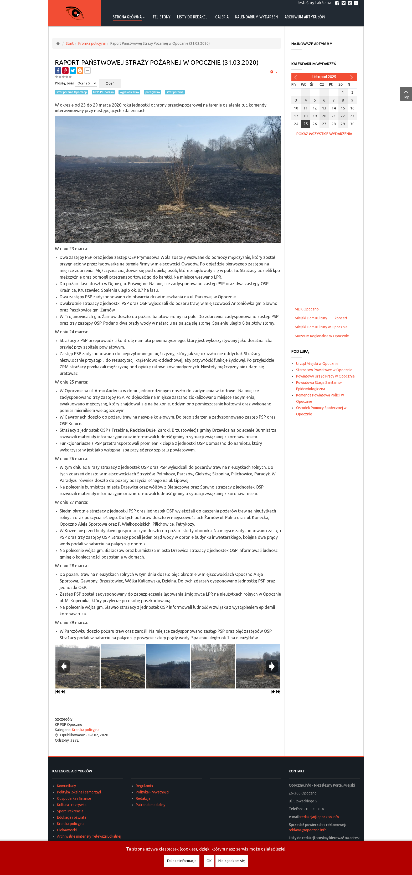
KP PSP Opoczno (103, 92)
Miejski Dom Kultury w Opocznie (321, 327)
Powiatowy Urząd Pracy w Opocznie (325, 376)
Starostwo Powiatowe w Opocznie (324, 370)
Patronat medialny (150, 805)
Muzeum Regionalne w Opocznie (322, 336)
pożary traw (152, 92)
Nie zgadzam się (231, 861)
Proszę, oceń (64, 83)
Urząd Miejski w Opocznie (317, 363)
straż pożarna (174, 92)
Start (70, 43)
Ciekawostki (67, 830)
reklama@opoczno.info (308, 830)
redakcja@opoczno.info (319, 817)
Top (406, 93)
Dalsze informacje (182, 861)
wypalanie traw (129, 92)
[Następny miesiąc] (352, 77)
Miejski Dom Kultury (311, 318)
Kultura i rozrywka (71, 805)
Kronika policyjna (92, 43)
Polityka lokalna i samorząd (79, 792)
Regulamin (144, 786)
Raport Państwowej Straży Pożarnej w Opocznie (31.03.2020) (157, 62)
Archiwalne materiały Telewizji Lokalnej (89, 836)
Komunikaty (66, 786)
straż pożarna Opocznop (71, 92)
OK (209, 861)
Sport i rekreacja (70, 811)
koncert (341, 318)
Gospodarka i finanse (74, 798)
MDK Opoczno (307, 309)
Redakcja (143, 798)
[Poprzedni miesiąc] (296, 77)
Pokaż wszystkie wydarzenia (324, 134)
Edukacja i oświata (71, 817)
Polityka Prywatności (152, 792)
